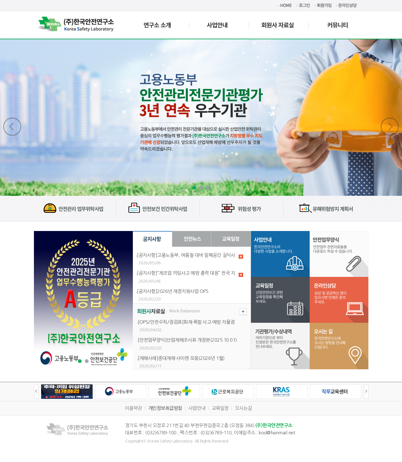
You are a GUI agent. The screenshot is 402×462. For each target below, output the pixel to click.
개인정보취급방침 (165, 408)
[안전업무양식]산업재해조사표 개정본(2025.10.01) (187, 340)
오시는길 (243, 408)
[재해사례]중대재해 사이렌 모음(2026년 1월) (181, 358)
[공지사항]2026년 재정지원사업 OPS (172, 291)
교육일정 (220, 408)
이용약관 (133, 408)
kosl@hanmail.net (276, 432)
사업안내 (196, 408)
